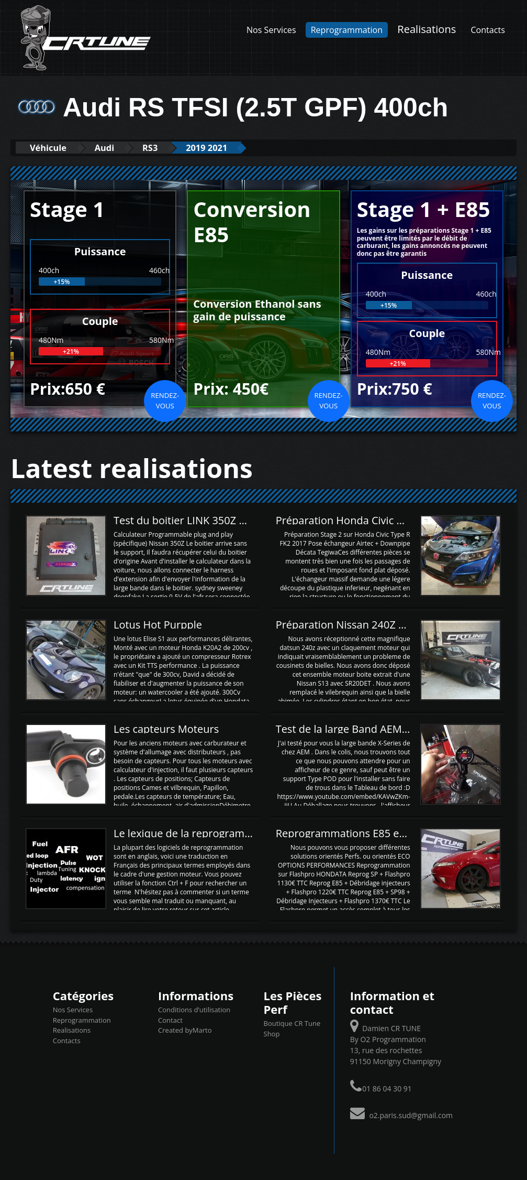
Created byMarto (184, 1030)
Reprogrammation (347, 30)
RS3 (160, 148)
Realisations (426, 28)
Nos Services (271, 30)
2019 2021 (221, 148)
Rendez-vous (165, 400)
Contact (170, 1019)
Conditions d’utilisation (194, 1009)
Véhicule (50, 148)
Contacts (487, 30)
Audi (111, 148)
